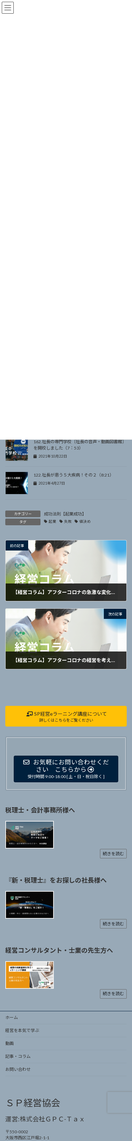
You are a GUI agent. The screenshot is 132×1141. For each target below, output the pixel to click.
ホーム (11, 1017)
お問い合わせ (18, 1069)
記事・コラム (18, 1056)
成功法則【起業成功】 (65, 514)
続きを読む (113, 853)
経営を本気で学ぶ (22, 1030)
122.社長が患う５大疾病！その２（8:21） (73, 475)
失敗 (68, 521)
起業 (52, 521)
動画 (9, 1043)
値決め (85, 521)
